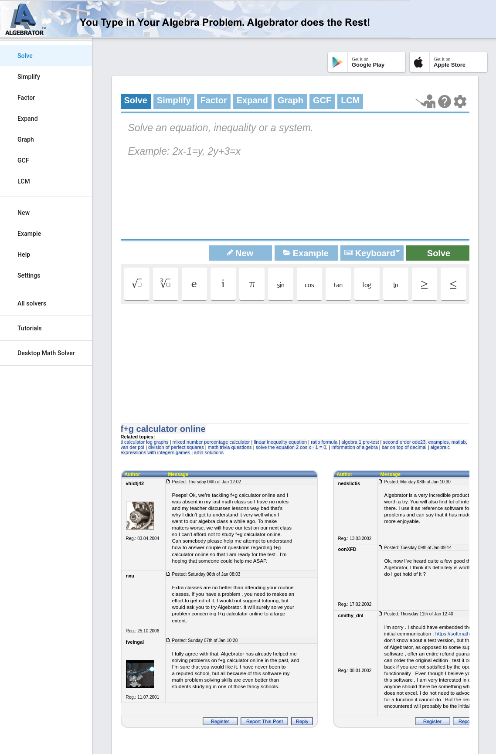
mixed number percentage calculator (211, 442)
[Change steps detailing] (460, 101)
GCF (23, 160)
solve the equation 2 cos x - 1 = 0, (292, 447)
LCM (23, 181)
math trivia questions (230, 447)
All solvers (31, 303)
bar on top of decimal (404, 447)
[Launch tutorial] (425, 101)
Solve (25, 55)
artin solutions (209, 452)
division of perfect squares (176, 447)
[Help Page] (444, 101)
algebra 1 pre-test (360, 442)
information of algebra (354, 447)
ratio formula (324, 442)
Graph (25, 139)
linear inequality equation (280, 442)
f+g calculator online (163, 429)
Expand (27, 118)
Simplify (28, 76)
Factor (26, 97)
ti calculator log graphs (145, 442)
